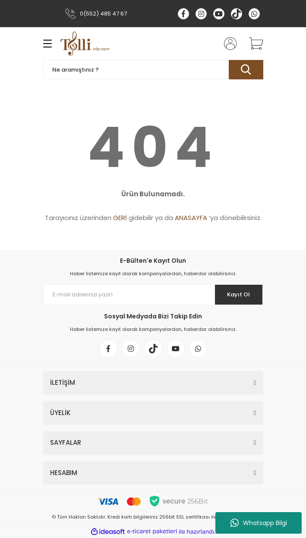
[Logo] (85, 43)
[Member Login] (227, 43)
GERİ (120, 217)
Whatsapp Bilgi (258, 523)
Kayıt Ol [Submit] (238, 294)
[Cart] (253, 43)
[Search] (153, 69)
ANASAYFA (191, 217)
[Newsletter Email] (153, 294)
